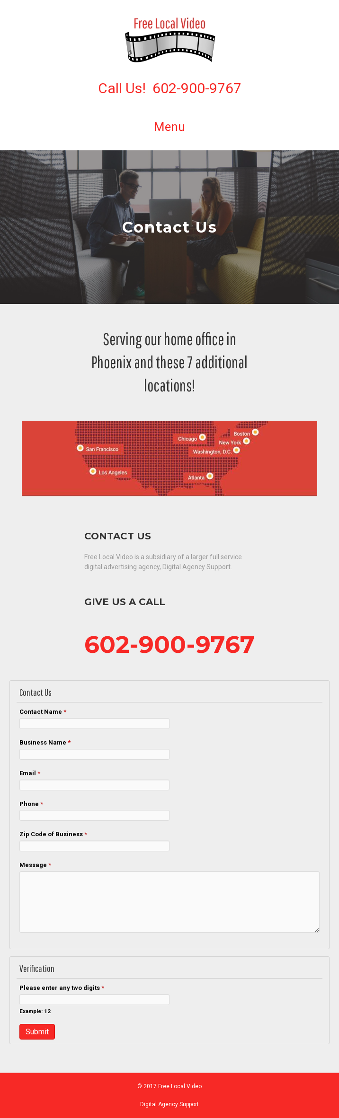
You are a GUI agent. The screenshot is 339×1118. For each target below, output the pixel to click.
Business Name (45, 742)
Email (29, 773)
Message (35, 864)
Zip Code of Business (53, 834)
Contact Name (42, 711)
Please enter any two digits (61, 987)
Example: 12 (35, 1011)
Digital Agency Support (169, 1104)
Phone (31, 803)
